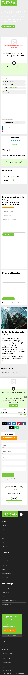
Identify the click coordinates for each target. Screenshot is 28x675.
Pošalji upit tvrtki (8, 234)
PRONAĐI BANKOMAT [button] (9, 438)
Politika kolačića (6, 662)
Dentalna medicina (7, 573)
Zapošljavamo (6, 667)
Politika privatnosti (7, 658)
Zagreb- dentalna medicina (14, 486)
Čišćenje (4, 569)
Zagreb (4, 525)
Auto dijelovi (5, 557)
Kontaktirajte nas (7, 653)
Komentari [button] (14, 145)
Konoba (4, 596)
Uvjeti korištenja (6, 650)
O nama (4, 641)
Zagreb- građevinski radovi (14, 502)
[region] (14, 32)
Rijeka (14, 498)
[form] (14, 468)
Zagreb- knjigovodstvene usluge (14, 494)
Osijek (3, 538)
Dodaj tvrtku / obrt (9, 630)
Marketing (5, 645)
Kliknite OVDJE (6, 356)
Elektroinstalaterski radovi (9, 600)
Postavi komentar (8, 299)
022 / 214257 (22, 415)
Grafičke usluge (6, 671)
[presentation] (25, 397)
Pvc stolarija (5, 592)
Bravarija (4, 565)
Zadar (3, 542)
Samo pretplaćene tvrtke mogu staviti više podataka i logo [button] (14, 46)
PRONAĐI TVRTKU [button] (8, 434)
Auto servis (5, 561)
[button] (23, 2)
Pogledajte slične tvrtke (8, 26)
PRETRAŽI (8, 475)
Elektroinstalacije (6, 604)
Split (14, 490)
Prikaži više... (5, 546)
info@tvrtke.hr (12, 636)
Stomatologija (6, 588)
